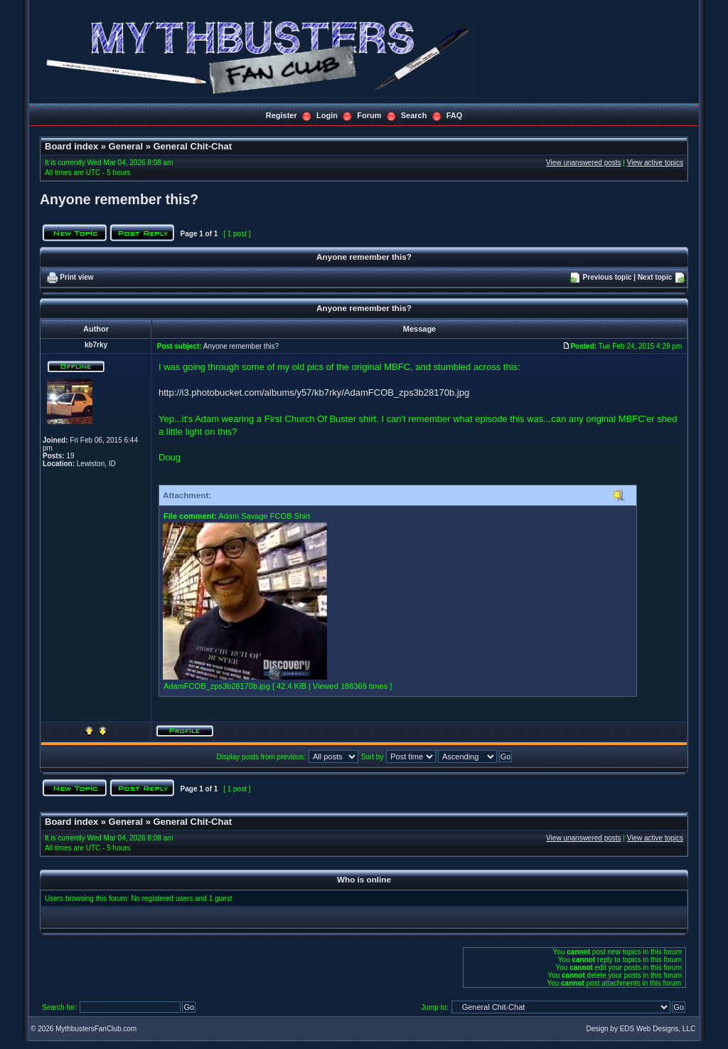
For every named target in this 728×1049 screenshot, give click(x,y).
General (126, 146)
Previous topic (607, 277)
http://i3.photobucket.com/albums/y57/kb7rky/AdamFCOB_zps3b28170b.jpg (314, 392)
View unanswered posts (583, 163)
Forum (369, 115)
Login (327, 115)
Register (281, 115)
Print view (76, 277)
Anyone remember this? (119, 199)
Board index (71, 146)
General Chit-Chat (192, 146)
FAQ (454, 115)
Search (414, 115)
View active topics (655, 163)
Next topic (655, 277)
